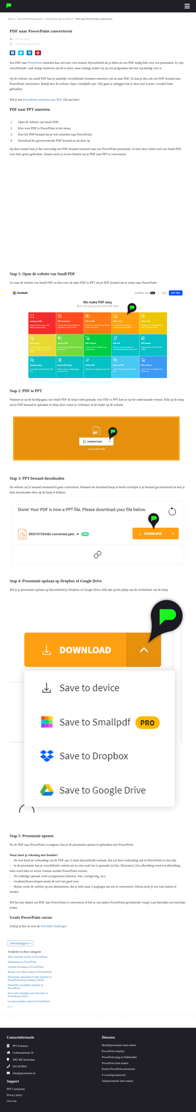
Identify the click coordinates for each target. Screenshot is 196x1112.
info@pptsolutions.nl (24, 1073)
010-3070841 (20, 1066)
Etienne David (22, 39)
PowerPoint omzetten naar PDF (42, 99)
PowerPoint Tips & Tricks (28, 44)
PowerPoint (35, 62)
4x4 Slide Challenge (53, 926)
